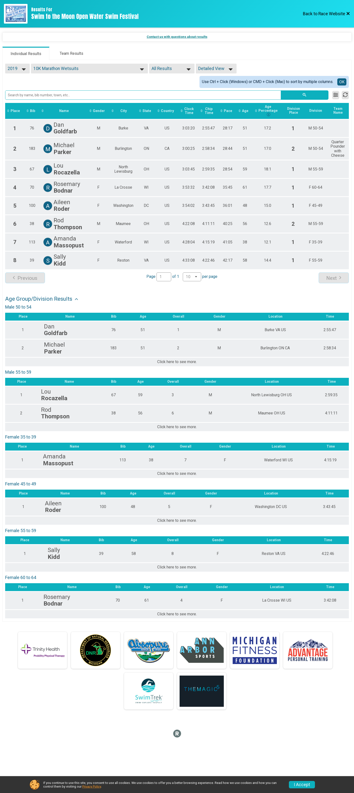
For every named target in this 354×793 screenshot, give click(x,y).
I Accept (302, 784)
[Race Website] (17, 14)
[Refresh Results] (345, 95)
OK (341, 82)
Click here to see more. (177, 362)
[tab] (25, 53)
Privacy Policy (91, 786)
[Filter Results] (335, 95)
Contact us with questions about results (177, 37)
